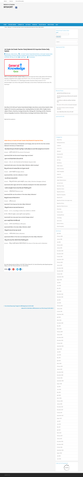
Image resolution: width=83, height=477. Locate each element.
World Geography (60, 226)
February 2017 (60, 435)
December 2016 (60, 441)
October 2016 (59, 447)
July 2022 (59, 300)
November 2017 (60, 409)
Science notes (60, 212)
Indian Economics (60, 168)
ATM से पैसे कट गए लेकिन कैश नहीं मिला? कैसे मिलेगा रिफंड (66, 101)
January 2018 (59, 404)
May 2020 (59, 325)
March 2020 (59, 328)
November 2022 (60, 297)
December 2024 (60, 250)
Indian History (14, 54)
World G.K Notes (60, 223)
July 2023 (59, 282)
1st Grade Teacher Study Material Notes (30, 54)
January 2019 (59, 369)
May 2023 (59, 288)
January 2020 (59, 334)
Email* (62, 33)
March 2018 (59, 398)
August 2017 (59, 418)
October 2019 (59, 343)
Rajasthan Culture (60, 188)
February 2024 (60, 262)
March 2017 (59, 432)
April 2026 (59, 233)
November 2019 (60, 340)
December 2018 (60, 372)
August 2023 (59, 279)
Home (6, 27)
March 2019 (59, 363)
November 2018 (60, 375)
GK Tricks (59, 160)
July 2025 (59, 242)
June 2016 (59, 458)
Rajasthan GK (59, 197)
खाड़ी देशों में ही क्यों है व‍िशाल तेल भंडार (63, 93)
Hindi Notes (59, 162)
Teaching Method (60, 214)
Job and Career (60, 183)
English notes (59, 157)
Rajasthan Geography (61, 194)
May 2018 (59, 392)
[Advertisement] (48, 13)
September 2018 (60, 380)
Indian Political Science (61, 180)
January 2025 (59, 248)
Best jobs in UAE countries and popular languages (67, 104)
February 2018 (60, 401)
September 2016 (60, 450)
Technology (59, 217)
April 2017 (59, 430)
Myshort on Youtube (9, 4)
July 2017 (59, 421)
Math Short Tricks (60, 186)
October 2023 (59, 274)
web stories (59, 220)
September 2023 (60, 276)
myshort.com (7, 475)
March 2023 (59, 291)
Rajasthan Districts (61, 191)
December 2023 (60, 268)
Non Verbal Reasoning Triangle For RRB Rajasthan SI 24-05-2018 (19, 306)
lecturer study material (35, 55)
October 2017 (59, 412)
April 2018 (59, 395)
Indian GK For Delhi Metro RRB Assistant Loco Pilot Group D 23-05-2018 (37, 308)
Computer (59, 145)
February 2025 (60, 245)
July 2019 (59, 352)
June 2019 (59, 354)
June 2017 (59, 424)
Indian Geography (60, 171)
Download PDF (60, 154)
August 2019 (59, 349)
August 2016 (59, 453)
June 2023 (59, 285)
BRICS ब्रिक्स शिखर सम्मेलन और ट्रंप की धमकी (65, 111)
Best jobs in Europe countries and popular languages (65, 108)
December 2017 (60, 406)
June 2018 (59, 389)
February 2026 (60, 236)
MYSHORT (8, 7)
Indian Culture (60, 165)
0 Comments (32, 57)
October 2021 (59, 311)
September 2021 (60, 314)
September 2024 (60, 259)
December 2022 (60, 294)
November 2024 (60, 253)
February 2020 (60, 331)
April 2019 (59, 360)
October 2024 (59, 256)
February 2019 (60, 366)
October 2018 (59, 378)
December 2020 (60, 323)
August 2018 (59, 383)
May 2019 (59, 357)
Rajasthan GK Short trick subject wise (64, 200)
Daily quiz (10, 27)
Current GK (59, 148)
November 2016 (60, 444)
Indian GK (59, 174)
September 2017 (60, 415)
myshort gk (23, 57)
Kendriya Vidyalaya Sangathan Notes (21, 55)
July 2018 (59, 386)
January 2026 (59, 239)
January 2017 (59, 438)
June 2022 (59, 302)
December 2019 (60, 337)
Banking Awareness (61, 142)
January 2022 (59, 308)
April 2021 (59, 317)
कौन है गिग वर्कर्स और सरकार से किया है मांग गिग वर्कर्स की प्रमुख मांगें (67, 97)
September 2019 (60, 346)
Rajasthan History (60, 203)
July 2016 (59, 456)
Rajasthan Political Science (62, 206)
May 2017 (59, 427)
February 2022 (60, 305)
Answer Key (59, 139)
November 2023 (60, 271)
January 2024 (59, 265)
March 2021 (59, 320)
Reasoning (59, 209)
